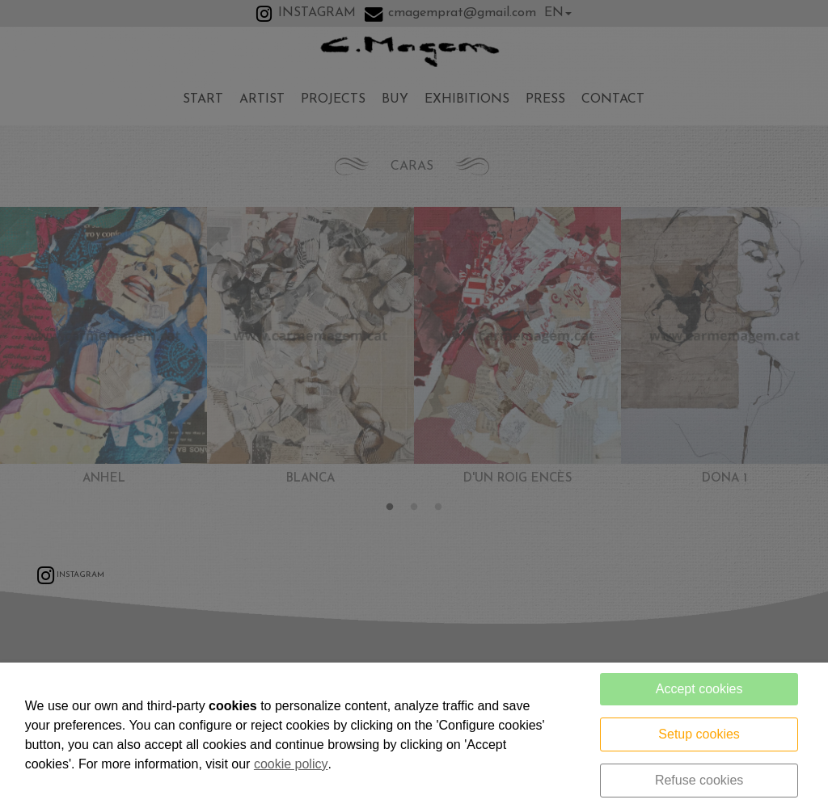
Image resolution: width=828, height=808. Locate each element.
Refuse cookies (699, 780)
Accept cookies (699, 689)
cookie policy (291, 764)
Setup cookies (699, 734)
